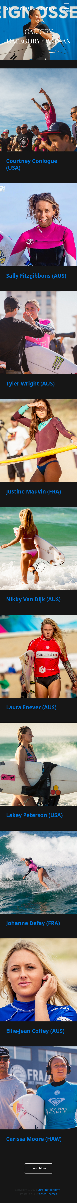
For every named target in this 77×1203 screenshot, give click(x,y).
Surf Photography (30, 8)
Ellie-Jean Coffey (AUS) (35, 1031)
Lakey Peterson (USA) (34, 815)
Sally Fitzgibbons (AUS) (36, 275)
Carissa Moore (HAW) (34, 1139)
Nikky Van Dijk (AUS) (33, 599)
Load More (38, 1168)
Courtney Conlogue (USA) (31, 164)
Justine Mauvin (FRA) (33, 491)
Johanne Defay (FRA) (33, 923)
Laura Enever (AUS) (31, 707)
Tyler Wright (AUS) (30, 383)
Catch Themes (48, 1194)
